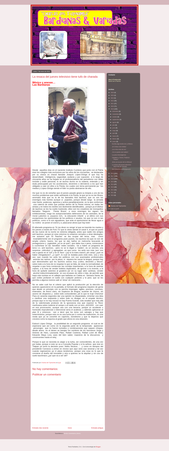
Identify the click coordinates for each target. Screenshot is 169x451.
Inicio (70, 428)
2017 (112, 176)
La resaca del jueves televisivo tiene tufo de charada (121, 165)
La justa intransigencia (119, 155)
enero (114, 141)
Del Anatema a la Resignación (121, 169)
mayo (114, 130)
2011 (112, 192)
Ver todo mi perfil (113, 209)
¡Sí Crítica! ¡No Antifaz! (119, 146)
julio (113, 125)
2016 (112, 179)
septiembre (116, 119)
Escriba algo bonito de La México (122, 144)
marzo (114, 136)
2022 (112, 101)
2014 (112, 184)
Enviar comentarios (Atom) (72, 433)
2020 (112, 106)
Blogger (98, 447)
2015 (112, 181)
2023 (112, 98)
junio (114, 128)
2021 (112, 103)
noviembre (115, 114)
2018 (112, 173)
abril (113, 133)
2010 (112, 195)
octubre (114, 117)
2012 (112, 190)
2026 (112, 92)
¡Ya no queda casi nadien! (120, 152)
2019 (112, 109)
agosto (114, 122)
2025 (112, 95)
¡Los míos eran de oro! (119, 149)
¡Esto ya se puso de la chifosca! (122, 162)
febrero (114, 139)
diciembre (115, 111)
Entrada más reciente (40, 428)
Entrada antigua (97, 428)
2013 (112, 187)
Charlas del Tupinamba (52, 8)
